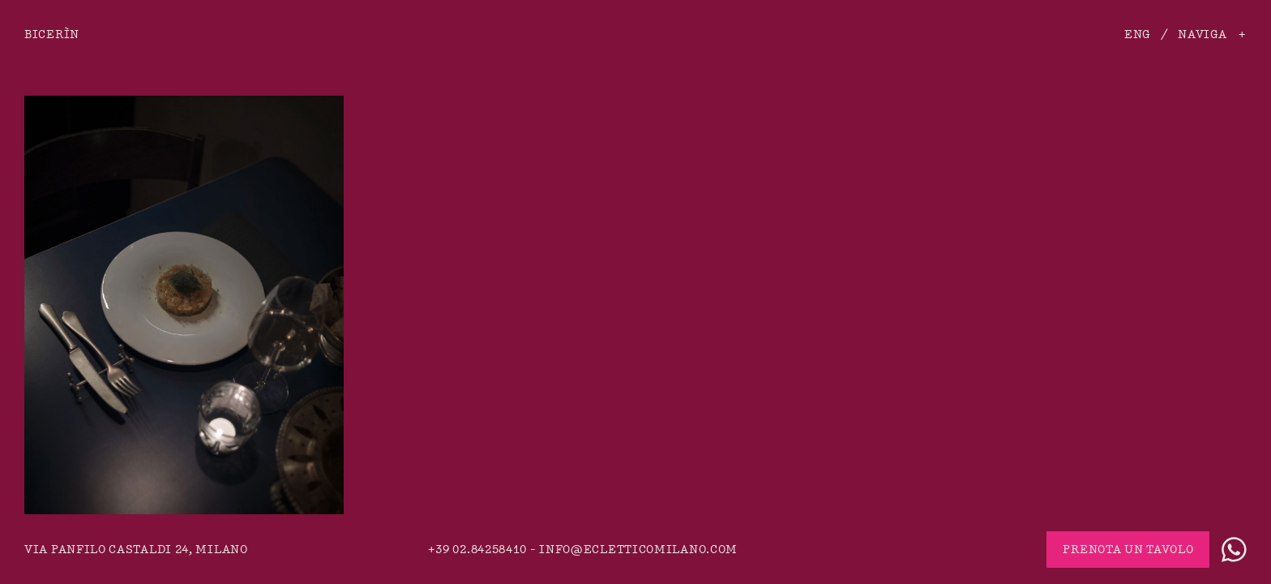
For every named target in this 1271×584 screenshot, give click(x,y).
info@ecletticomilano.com (638, 549)
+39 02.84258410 (478, 549)
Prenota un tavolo (1128, 549)
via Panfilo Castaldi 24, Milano (136, 549)
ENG (1137, 34)
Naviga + (1212, 34)
